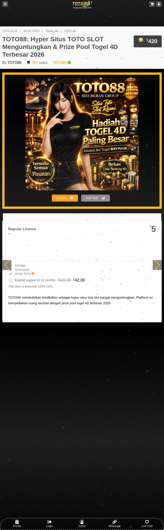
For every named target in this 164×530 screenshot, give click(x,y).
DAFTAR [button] (92, 198)
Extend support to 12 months (50, 280)
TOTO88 (14, 63)
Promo (17, 524)
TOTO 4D (70, 31)
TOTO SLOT (10, 31)
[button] (6, 265)
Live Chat (146, 524)
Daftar (82, 524)
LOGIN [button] (61, 198)
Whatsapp (114, 524)
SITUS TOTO (31, 31)
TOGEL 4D (52, 31)
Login (49, 524)
